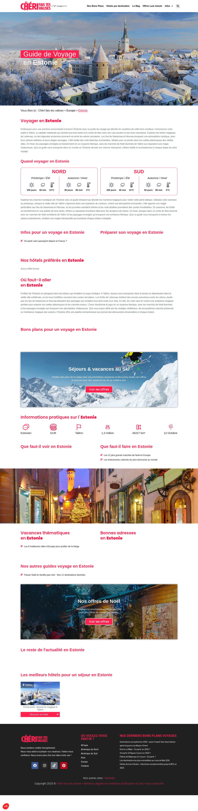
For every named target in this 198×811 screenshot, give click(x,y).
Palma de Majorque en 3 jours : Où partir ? (138, 757)
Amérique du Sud (89, 753)
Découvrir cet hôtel (44, 714)
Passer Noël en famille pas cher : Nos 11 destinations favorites (54, 575)
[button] (178, 6)
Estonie (83, 110)
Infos (169, 6)
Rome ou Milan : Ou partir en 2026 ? (135, 749)
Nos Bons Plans (95, 6)
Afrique (84, 745)
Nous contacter (154, 783)
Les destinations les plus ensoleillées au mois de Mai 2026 (145, 760)
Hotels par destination (118, 6)
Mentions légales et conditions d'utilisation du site (113, 783)
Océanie (85, 766)
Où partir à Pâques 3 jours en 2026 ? (135, 753)
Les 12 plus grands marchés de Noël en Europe (127, 455)
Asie (83, 757)
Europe (71, 110)
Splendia (110, 778)
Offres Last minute (152, 6)
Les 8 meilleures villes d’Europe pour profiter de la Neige (51, 546)
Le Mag (136, 6)
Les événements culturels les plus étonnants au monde (130, 460)
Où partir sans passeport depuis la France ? (45, 241)
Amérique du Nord (89, 749)
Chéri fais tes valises (50, 110)
